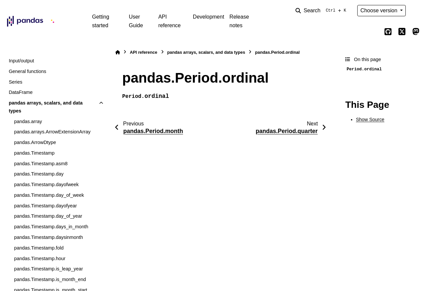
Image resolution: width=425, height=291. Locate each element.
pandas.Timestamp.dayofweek (46, 184)
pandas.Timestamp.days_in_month (51, 226)
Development (208, 17)
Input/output (21, 60)
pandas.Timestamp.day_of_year (48, 216)
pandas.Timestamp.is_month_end (50, 279)
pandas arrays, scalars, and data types (45, 106)
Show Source (370, 119)
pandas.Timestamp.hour (39, 258)
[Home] (117, 52)
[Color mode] (416, 10)
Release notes (239, 21)
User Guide (136, 21)
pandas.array (28, 121)
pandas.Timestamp (34, 153)
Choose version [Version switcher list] (379, 10)
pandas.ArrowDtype (35, 142)
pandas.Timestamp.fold (38, 248)
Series (15, 82)
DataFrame (21, 92)
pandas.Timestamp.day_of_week (49, 195)
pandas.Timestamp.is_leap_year (48, 268)
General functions (27, 71)
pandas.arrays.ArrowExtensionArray (52, 131)
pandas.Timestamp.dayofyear (45, 205)
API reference (169, 21)
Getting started (100, 21)
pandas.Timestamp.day (38, 174)
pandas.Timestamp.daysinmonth (48, 237)
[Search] (322, 10)
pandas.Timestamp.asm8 (40, 163)
